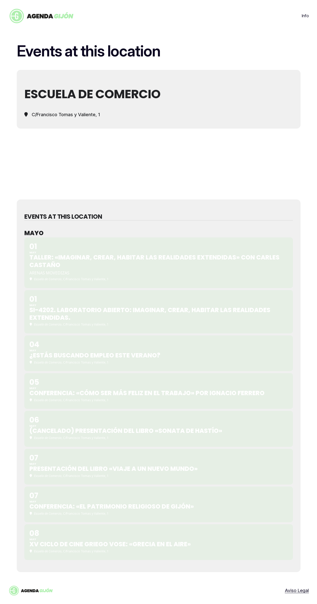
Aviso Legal (297, 590)
